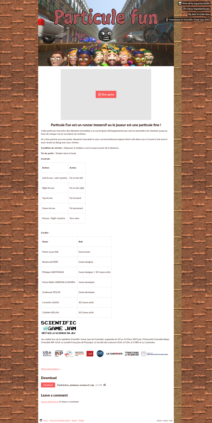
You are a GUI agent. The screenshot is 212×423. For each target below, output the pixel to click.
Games (159, 420)
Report (74, 420)
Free (170, 420)
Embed (81, 420)
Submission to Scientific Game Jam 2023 (188, 19)
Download (48, 385)
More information (51, 368)
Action (165, 420)
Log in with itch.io (50, 401)
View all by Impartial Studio (60, 420)
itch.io (45, 420)
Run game (106, 94)
